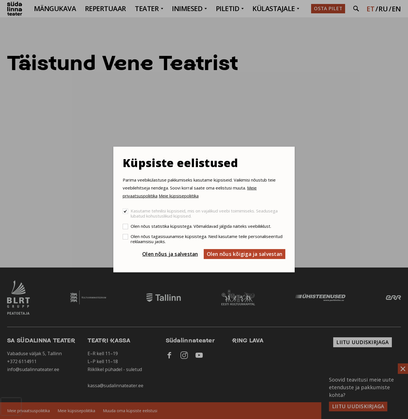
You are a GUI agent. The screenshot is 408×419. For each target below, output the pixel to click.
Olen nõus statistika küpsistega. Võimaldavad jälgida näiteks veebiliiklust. (201, 226)
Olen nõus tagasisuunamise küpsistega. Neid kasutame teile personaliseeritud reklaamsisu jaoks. (206, 239)
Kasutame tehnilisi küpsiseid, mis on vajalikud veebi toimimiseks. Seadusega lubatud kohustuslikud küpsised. (204, 213)
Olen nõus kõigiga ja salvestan (244, 253)
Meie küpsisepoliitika (179, 196)
